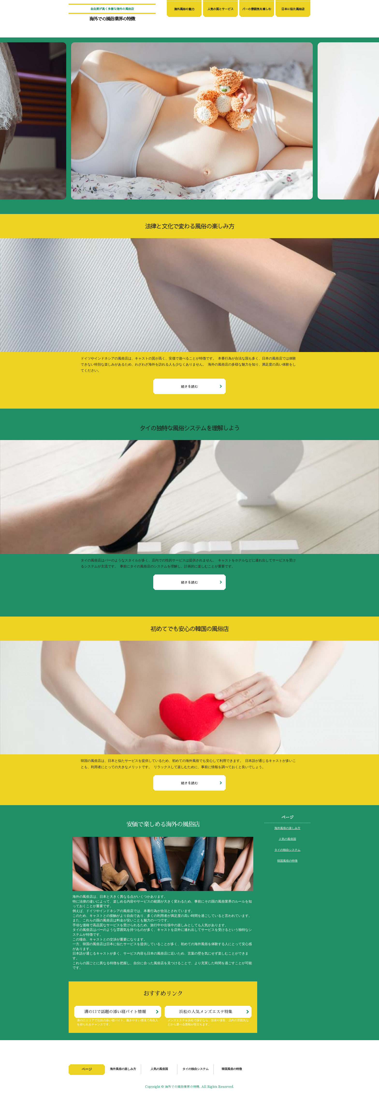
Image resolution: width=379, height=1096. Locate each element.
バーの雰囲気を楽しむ (256, 9)
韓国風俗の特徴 (287, 861)
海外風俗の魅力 (184, 9)
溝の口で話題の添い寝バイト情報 (115, 1012)
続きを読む (189, 386)
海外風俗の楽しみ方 (287, 828)
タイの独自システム (287, 850)
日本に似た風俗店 (293, 9)
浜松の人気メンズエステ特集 (206, 1012)
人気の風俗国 (287, 839)
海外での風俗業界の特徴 (112, 19)
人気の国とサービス (220, 9)
